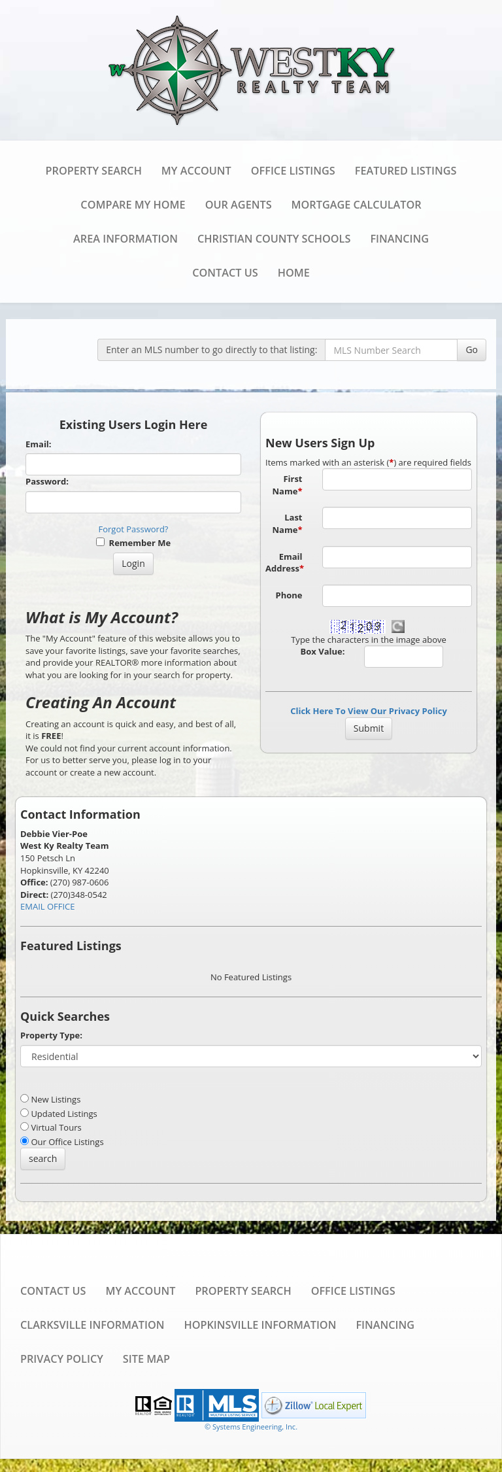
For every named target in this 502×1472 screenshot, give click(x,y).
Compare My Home (132, 204)
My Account (196, 170)
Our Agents (238, 204)
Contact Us (225, 272)
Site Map (146, 1359)
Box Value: (323, 651)
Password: (47, 481)
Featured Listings (406, 170)
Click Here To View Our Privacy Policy (368, 711)
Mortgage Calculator (357, 204)
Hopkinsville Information (260, 1325)
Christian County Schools (273, 238)
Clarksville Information (92, 1325)
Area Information (125, 238)
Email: (38, 444)
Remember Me (133, 543)
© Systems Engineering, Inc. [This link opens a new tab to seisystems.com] (251, 1426)
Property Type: (51, 1035)
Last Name (288, 523)
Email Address (284, 563)
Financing (399, 238)
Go (471, 349)
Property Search (94, 170)
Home (294, 272)
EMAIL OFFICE (47, 906)
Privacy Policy (61, 1359)
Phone (289, 595)
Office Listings (293, 170)
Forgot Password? (134, 529)
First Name (288, 485)
